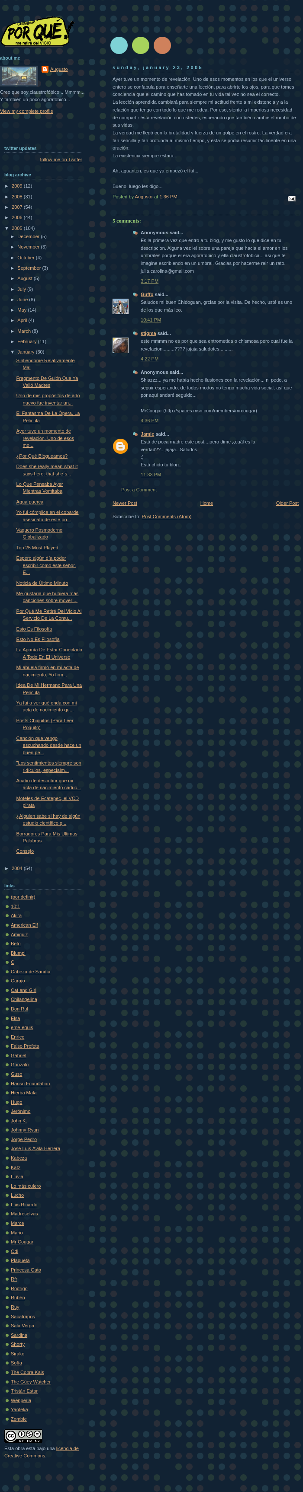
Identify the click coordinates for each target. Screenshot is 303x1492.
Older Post (287, 503)
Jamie (147, 434)
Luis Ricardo (24, 1204)
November (29, 246)
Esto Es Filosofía (34, 628)
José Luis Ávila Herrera (35, 1148)
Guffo (147, 294)
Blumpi (18, 953)
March (24, 331)
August (25, 278)
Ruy (15, 1307)
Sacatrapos (23, 1316)
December (29, 236)
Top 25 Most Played (37, 547)
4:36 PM (149, 420)
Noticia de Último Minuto (42, 583)
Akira (16, 915)
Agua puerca (30, 501)
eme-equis (22, 1027)
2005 (18, 228)
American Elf (24, 925)
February (27, 341)
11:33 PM (151, 474)
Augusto (59, 69)
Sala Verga (22, 1325)
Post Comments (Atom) (167, 516)
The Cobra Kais (27, 1372)
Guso (16, 1074)
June (23, 299)
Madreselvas (24, 1213)
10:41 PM (151, 319)
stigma (148, 333)
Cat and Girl (23, 990)
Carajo (18, 980)
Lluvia (17, 1176)
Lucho (17, 1195)
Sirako (17, 1353)
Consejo (25, 851)
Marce (17, 1223)
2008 (18, 196)
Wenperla (21, 1400)
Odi (14, 1251)
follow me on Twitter (61, 159)
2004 (18, 868)
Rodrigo (19, 1288)
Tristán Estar (24, 1390)
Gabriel (18, 1055)
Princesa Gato (26, 1269)
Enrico (17, 1036)
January (26, 351)
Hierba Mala (24, 1092)
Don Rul (19, 1008)
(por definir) (23, 896)
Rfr (14, 1279)
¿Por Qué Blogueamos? (42, 456)
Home (206, 503)
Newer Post (125, 503)
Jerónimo (20, 1111)
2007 (18, 207)
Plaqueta (20, 1260)
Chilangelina (24, 999)
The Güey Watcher (31, 1381)
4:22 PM (149, 358)
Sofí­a (16, 1362)
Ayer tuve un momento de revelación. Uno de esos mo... (45, 438)
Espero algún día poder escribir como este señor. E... (46, 565)
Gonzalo (20, 1064)
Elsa (15, 1018)
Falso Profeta (25, 1046)
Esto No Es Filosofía (38, 639)
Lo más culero (26, 1186)
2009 (18, 185)
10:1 (15, 906)
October (26, 257)
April (22, 320)
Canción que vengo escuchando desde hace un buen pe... (48, 745)
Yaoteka (19, 1409)
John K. (19, 1120)
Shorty (18, 1344)
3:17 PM (149, 281)
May (22, 309)
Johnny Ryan (25, 1129)
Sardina (19, 1335)
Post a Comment (139, 489)
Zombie (19, 1419)
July (22, 289)
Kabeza (19, 1157)
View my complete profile (26, 111)
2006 (18, 217)
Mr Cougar (22, 1241)
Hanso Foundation (30, 1083)
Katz (15, 1167)
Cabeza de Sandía (31, 971)
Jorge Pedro (24, 1139)
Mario (17, 1232)
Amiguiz (19, 934)
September (29, 268)
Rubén (18, 1297)
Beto (16, 943)
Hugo (16, 1102)
